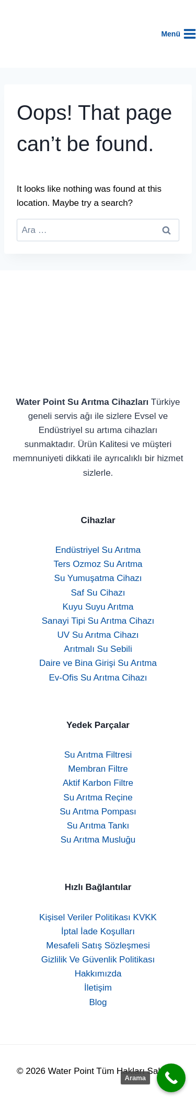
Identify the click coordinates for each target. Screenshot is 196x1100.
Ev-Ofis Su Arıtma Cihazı (98, 678)
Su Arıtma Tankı (98, 826)
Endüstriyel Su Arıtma (98, 550)
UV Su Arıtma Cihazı (98, 635)
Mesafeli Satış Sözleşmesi (97, 945)
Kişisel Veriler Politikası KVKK (98, 917)
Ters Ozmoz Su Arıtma (97, 564)
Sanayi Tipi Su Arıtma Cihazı (98, 621)
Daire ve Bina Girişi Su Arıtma (98, 663)
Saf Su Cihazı (98, 593)
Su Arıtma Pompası (98, 812)
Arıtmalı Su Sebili (98, 649)
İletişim (98, 988)
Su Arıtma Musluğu (98, 840)
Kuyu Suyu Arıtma (97, 607)
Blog (98, 1002)
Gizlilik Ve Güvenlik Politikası (98, 960)
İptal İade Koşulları (98, 931)
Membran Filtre (98, 769)
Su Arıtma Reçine (97, 797)
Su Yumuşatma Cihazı (98, 578)
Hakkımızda (98, 974)
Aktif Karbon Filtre (98, 783)
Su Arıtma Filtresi (98, 755)
